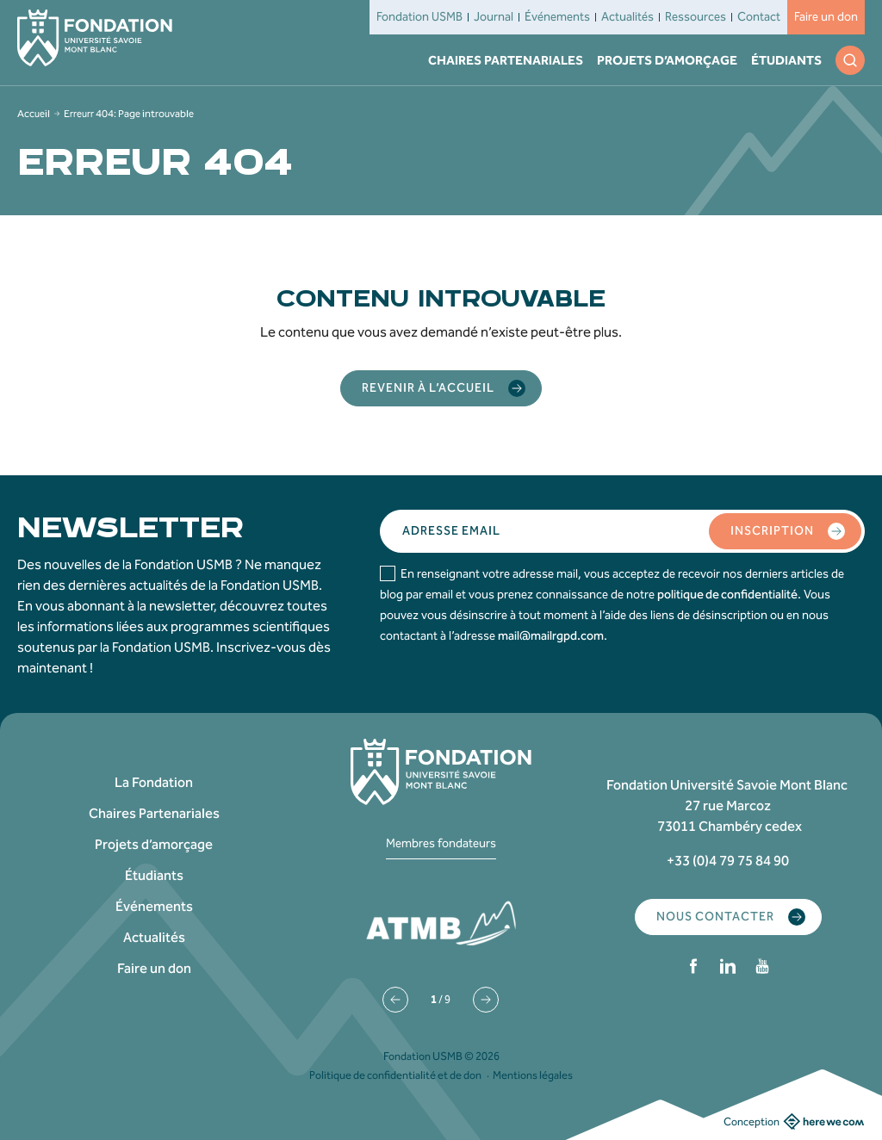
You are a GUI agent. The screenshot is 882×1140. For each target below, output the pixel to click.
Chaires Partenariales (505, 60)
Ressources (695, 16)
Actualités (627, 16)
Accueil (33, 114)
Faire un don (826, 16)
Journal (493, 16)
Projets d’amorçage (667, 60)
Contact (758, 16)
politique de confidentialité (727, 594)
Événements (557, 16)
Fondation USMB (419, 16)
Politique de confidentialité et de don (395, 1075)
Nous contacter (730, 917)
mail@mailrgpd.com (551, 636)
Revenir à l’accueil (443, 388)
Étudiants (786, 60)
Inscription (787, 531)
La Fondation (154, 782)
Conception (794, 1121)
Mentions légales (533, 1075)
